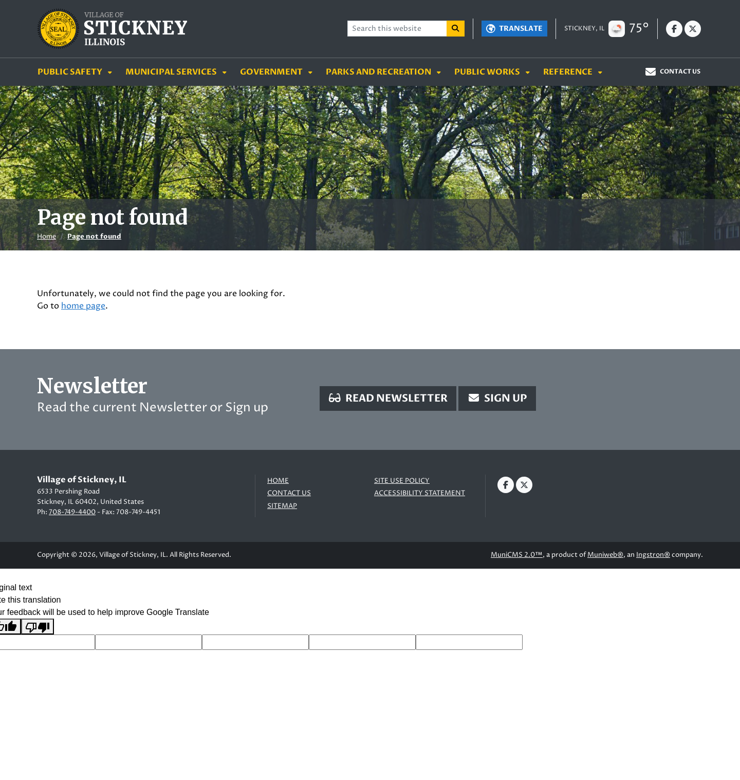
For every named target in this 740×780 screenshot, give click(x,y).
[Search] (456, 29)
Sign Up (497, 398)
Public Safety (71, 72)
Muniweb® (605, 554)
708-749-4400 (72, 512)
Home (46, 236)
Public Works (488, 72)
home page (83, 306)
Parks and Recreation (379, 72)
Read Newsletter (388, 398)
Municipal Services (171, 72)
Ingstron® (653, 554)
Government (272, 72)
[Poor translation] (37, 626)
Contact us (289, 493)
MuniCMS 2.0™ (517, 554)
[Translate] (514, 29)
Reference (568, 72)
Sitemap (282, 506)
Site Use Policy (402, 481)
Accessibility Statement (419, 493)
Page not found (94, 236)
